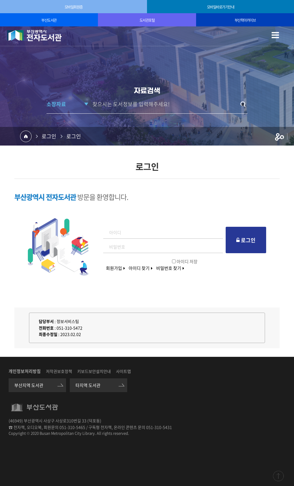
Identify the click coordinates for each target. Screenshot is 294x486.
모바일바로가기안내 (220, 6)
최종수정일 (48, 334)
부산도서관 (49, 20)
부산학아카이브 (245, 20)
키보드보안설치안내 (94, 371)
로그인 (49, 136)
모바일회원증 (74, 6)
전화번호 (46, 328)
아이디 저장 (187, 261)
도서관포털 (147, 20)
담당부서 (46, 321)
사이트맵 (123, 371)
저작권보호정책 (59, 371)
